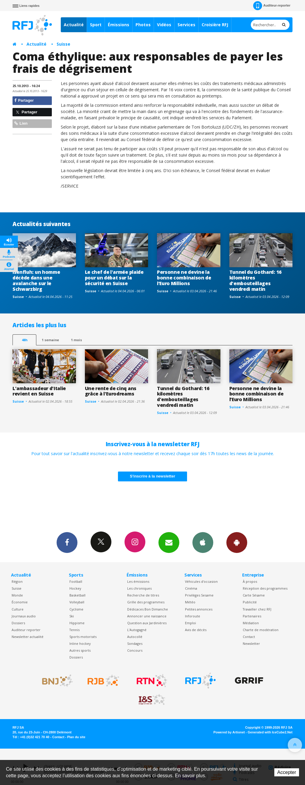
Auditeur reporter (26, 630)
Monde (17, 595)
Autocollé (134, 637)
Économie (20, 602)
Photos (143, 24)
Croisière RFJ (215, 24)
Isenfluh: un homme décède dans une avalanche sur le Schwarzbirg (36, 280)
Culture (18, 609)
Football (75, 581)
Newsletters (168, 542)
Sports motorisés (83, 637)
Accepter (286, 772)
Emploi (190, 623)
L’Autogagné (137, 630)
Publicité (250, 602)
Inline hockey (80, 643)
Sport (96, 24)
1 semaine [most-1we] (50, 340)
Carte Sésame (254, 595)
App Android (236, 542)
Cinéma (191, 588)
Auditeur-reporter (271, 5)
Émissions (118, 24)
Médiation (251, 623)
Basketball (77, 595)
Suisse (63, 44)
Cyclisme (76, 609)
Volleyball (76, 602)
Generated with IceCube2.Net (270, 732)
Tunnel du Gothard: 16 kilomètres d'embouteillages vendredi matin (255, 280)
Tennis (74, 630)
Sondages (134, 643)
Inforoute (192, 616)
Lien (20, 123)
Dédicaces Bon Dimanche (147, 609)
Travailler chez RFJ (257, 609)
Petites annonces (198, 609)
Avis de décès (195, 630)
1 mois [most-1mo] (76, 340)
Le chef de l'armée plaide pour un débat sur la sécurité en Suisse (114, 278)
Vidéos (164, 24)
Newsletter (251, 643)
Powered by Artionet (229, 732)
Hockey (75, 588)
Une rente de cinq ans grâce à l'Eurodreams (110, 391)
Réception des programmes (265, 588)
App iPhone (202, 542)
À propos (250, 581)
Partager (24, 100)
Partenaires (252, 616)
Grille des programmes (145, 602)
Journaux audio (24, 616)
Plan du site (76, 737)
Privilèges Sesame (199, 595)
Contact (249, 637)
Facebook (67, 542)
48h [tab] (24, 340)
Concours (134, 650)
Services (186, 24)
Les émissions (138, 581)
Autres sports (80, 650)
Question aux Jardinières (146, 623)
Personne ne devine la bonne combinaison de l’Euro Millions (184, 278)
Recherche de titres (143, 595)
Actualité (74, 24)
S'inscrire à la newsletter (152, 476)
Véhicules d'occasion (201, 581)
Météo (190, 602)
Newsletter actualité (27, 637)
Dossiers (18, 623)
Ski (71, 616)
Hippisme (77, 623)
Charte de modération (260, 630)
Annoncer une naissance (146, 616)
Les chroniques (139, 588)
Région (17, 581)
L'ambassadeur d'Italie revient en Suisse (39, 391)
